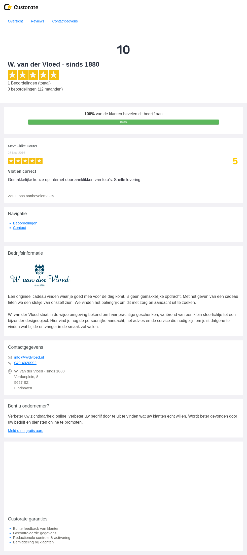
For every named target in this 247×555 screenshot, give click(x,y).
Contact (19, 227)
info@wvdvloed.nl (29, 357)
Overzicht (15, 21)
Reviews (37, 21)
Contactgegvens (65, 21)
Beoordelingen (25, 223)
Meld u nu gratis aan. (25, 430)
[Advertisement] (123, 477)
